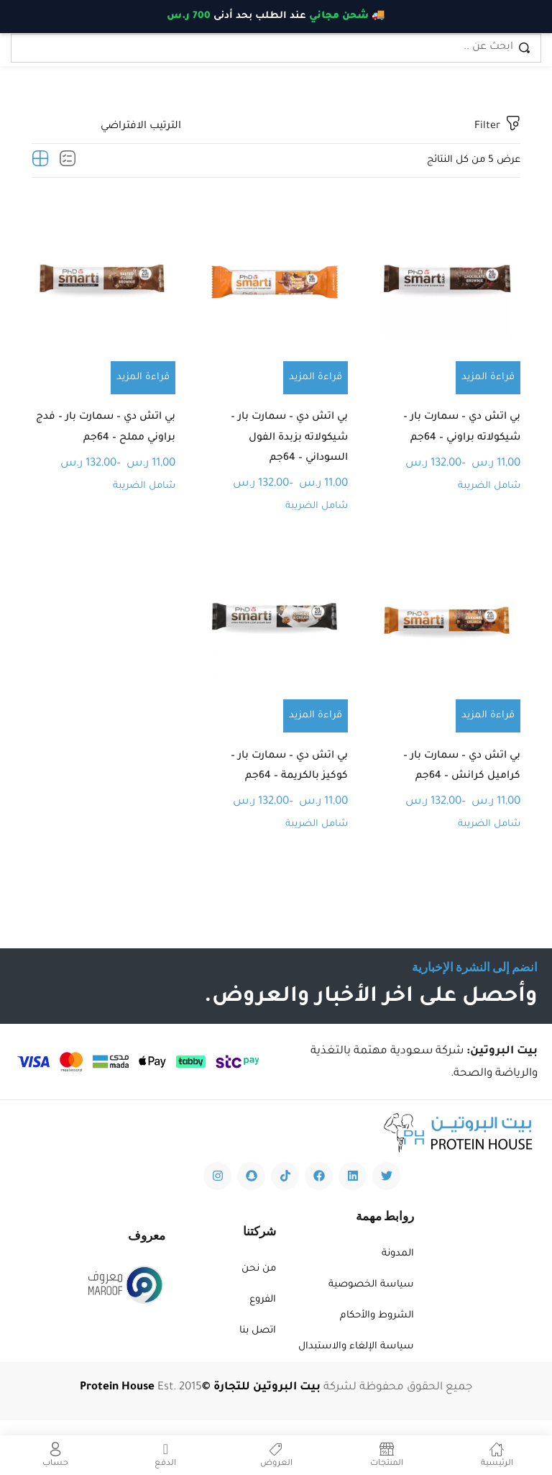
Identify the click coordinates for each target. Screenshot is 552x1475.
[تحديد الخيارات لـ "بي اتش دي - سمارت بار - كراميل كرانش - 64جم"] (488, 724)
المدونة (398, 1268)
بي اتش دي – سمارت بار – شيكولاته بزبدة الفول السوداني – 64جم (286, 442)
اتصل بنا (257, 1345)
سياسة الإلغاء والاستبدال (356, 1361)
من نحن (259, 1284)
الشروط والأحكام (377, 1330)
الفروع (262, 1315)
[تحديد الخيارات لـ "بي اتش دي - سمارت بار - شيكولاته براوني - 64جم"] (488, 377)
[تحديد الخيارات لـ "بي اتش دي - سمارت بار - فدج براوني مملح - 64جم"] (143, 377)
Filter (497, 125)
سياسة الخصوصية (371, 1299)
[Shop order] (106, 127)
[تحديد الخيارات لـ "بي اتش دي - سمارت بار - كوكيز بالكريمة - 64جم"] (315, 724)
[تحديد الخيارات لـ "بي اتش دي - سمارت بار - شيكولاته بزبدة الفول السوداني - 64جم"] (315, 377)
